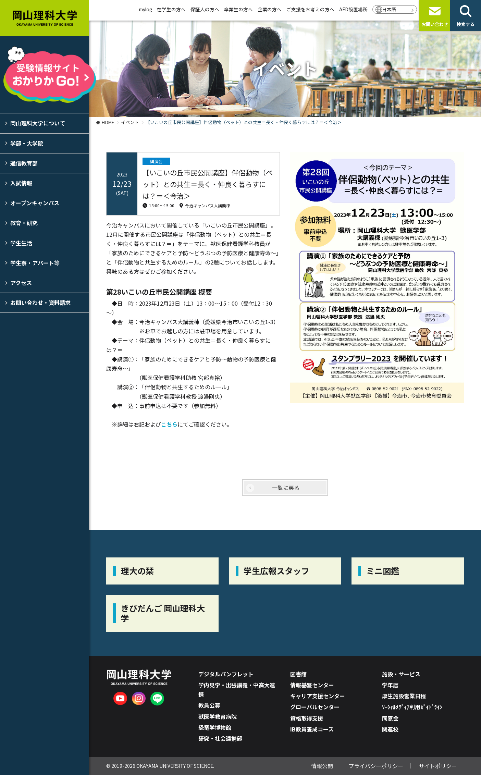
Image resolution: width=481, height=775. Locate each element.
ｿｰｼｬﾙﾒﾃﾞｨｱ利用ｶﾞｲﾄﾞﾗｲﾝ (412, 707)
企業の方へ (270, 9)
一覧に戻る (285, 487)
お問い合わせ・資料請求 (40, 302)
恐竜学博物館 (214, 727)
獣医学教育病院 (217, 716)
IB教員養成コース (312, 729)
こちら (169, 424)
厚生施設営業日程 (404, 696)
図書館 (298, 674)
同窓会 (390, 718)
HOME (108, 122)
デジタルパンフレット (226, 674)
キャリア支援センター (317, 696)
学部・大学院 (26, 143)
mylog (145, 9)
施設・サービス (401, 674)
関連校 (390, 729)
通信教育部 (24, 163)
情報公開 (322, 766)
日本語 (389, 9)
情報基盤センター (312, 685)
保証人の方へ (204, 9)
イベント (130, 122)
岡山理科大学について (37, 123)
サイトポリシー (438, 766)
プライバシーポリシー (375, 766)
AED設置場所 (353, 9)
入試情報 (21, 183)
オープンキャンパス (34, 203)
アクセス (21, 283)
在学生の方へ (171, 9)
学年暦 (390, 685)
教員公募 (209, 705)
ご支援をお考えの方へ (310, 9)
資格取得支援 (306, 718)
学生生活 (21, 243)
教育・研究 (24, 223)
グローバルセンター (315, 707)
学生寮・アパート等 (35, 263)
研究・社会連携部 (220, 738)
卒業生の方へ (238, 9)
